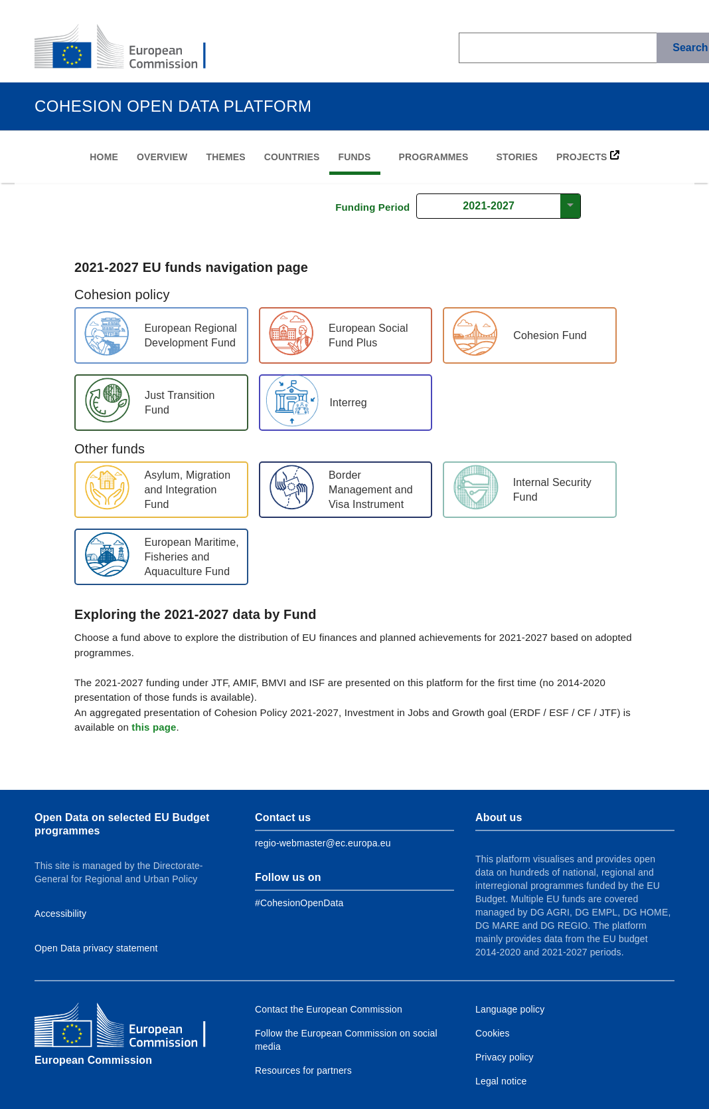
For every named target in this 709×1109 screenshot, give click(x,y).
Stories (517, 157)
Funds (355, 157)
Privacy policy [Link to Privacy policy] (504, 1057)
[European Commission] (131, 48)
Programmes (434, 157)
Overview (162, 157)
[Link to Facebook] (299, 903)
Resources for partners (303, 1070)
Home (104, 157)
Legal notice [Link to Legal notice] (500, 1081)
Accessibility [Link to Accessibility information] (60, 913)
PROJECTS (587, 156)
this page (153, 727)
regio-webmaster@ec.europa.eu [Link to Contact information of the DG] (323, 843)
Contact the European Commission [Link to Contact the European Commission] (328, 1009)
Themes (225, 157)
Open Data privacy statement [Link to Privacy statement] (96, 948)
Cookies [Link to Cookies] (492, 1033)
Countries (292, 157)
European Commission (93, 1060)
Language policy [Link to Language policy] (509, 1009)
